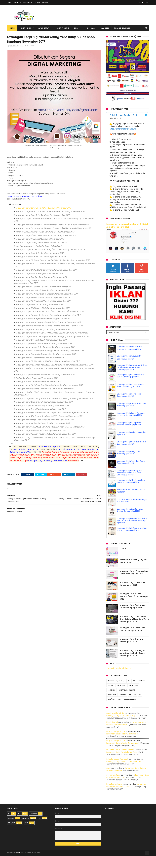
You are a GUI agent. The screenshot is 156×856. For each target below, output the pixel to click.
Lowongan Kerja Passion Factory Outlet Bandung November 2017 (45, 434)
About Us (17, 3)
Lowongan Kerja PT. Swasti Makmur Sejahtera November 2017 (43, 286)
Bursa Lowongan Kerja (116, 681)
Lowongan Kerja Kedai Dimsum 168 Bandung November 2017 (43, 343)
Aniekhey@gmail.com (116, 713)
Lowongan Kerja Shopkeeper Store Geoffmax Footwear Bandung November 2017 (52, 224)
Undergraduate (130, 699)
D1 (128, 681)
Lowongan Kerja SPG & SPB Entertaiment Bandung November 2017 (46, 270)
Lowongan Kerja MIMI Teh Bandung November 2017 (39, 304)
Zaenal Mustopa (113, 775)
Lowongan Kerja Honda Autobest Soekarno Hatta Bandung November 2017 (50, 211)
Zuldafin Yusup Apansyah (117, 759)
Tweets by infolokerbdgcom (118, 668)
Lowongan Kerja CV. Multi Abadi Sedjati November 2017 (40, 340)
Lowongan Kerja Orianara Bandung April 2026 (132, 433)
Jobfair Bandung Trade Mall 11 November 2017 (36, 378)
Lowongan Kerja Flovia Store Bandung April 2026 (129, 395)
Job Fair (111, 685)
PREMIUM (30, 46)
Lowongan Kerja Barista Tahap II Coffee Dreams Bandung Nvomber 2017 (48, 325)
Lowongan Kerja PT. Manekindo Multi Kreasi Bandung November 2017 (47, 361)
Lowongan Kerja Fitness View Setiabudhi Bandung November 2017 (46, 235)
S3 (140, 695)
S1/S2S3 (77, 28)
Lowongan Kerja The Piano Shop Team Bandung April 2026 (131, 481)
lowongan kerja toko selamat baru (121, 752)
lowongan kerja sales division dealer (122, 734)
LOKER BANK (121, 685)
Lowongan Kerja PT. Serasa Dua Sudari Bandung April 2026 (130, 375)
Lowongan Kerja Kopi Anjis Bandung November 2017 (39, 253)
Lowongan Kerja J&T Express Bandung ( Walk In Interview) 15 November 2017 (50, 249)
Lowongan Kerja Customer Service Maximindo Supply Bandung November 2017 (52, 332)
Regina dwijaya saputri (116, 731)
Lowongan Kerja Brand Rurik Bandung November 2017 (40, 409)
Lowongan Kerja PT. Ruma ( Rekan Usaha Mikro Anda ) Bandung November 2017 (52, 260)
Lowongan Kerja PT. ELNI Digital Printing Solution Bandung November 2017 (49, 350)
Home (9, 3)
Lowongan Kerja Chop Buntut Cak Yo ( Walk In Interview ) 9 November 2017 (50, 311)
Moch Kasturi (112, 722)
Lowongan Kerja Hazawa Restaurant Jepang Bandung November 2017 (47, 315)
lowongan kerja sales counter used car (123, 761)
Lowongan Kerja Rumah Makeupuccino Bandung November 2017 (45, 354)
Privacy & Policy (41, 3)
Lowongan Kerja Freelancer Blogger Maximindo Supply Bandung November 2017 (52, 336)
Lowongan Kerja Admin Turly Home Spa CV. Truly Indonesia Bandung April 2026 (132, 520)
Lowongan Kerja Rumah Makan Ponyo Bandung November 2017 (45, 374)
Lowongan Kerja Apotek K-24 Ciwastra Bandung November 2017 (45, 347)
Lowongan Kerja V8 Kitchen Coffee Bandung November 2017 (43, 208)
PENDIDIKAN (112, 695)
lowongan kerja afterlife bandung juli (122, 743)
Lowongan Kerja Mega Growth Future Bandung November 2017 (44, 419)
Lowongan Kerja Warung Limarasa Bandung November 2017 (43, 318)
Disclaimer (27, 3)
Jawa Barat (44, 28)
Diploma (91, 28)
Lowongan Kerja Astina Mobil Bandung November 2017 (40, 430)
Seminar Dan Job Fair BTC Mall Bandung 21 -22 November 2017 (44, 231)
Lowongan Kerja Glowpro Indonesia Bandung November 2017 (43, 402)
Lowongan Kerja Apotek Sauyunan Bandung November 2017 (43, 297)
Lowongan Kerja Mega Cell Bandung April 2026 (128, 452)
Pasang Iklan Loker (123, 28)
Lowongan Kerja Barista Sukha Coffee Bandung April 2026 (130, 510)
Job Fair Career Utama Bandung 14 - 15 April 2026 (132, 500)
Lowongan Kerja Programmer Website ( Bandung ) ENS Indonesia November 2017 (53, 228)
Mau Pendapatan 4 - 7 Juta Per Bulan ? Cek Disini (38, 246)
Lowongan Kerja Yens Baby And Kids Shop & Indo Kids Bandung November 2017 (52, 412)
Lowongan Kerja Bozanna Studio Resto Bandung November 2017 (45, 388)
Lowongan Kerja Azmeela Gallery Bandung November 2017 (42, 290)
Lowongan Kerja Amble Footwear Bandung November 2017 (42, 423)
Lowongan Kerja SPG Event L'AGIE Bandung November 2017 (42, 308)
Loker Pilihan (26, 28)
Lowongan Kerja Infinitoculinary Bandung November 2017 (42, 405)
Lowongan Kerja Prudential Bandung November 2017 (39, 239)
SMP (119, 699)
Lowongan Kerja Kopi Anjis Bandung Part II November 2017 (42, 215)
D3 (134, 681)
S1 (35, 46)
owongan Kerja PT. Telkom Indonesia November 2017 (40, 357)
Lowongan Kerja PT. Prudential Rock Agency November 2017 (43, 301)
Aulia (108, 768)
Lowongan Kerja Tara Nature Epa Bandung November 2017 (42, 329)
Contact (123, 548)
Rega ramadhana (114, 784)
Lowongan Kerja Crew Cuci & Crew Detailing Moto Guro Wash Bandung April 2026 (132, 367)
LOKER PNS (111, 690)
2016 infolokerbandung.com (28, 853)
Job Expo (141, 681)
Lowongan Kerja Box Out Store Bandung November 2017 (41, 277)
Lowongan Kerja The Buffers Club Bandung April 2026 (131, 404)
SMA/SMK (105, 28)
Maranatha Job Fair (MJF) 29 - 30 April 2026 (131, 491)
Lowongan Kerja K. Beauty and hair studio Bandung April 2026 (132, 529)
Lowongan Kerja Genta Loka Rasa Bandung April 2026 (131, 443)
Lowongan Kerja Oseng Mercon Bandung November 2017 (41, 242)
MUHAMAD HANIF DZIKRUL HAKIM (119, 750)
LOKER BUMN (133, 685)
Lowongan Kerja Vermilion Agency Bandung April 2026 (131, 462)
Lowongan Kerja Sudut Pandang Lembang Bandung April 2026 (131, 414)
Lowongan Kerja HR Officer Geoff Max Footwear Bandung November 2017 (49, 385)
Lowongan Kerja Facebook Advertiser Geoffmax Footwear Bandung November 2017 (53, 364)
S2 (135, 695)
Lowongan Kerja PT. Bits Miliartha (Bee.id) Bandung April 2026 (131, 385)
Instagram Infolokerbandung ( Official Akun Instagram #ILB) (127, 225)
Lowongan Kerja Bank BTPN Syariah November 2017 (39, 273)
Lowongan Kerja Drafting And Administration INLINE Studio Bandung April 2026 (129, 472)
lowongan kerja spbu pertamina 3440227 (126, 785)
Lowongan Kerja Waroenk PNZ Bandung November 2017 (41, 256)
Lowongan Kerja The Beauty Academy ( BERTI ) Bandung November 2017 (48, 416)
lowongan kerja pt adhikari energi (120, 715)
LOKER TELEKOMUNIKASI (127, 690)
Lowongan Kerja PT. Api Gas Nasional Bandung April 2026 (129, 423)
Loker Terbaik (62, 28)
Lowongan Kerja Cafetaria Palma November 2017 (38, 381)
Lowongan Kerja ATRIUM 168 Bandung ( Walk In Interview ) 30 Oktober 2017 (49, 427)
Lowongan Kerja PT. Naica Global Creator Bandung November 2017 (46, 294)
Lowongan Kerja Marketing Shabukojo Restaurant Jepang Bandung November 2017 (54, 398)
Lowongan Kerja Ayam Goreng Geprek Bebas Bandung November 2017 (48, 322)
